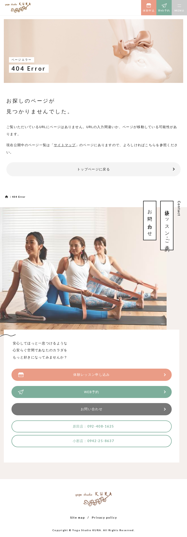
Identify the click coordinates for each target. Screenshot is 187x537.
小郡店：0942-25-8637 (93, 441)
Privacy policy (104, 517)
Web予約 (164, 10)
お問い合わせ (92, 409)
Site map (77, 517)
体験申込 (149, 10)
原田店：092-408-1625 (93, 426)
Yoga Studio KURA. (87, 530)
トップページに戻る (93, 169)
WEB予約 (91, 392)
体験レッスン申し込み (91, 375)
